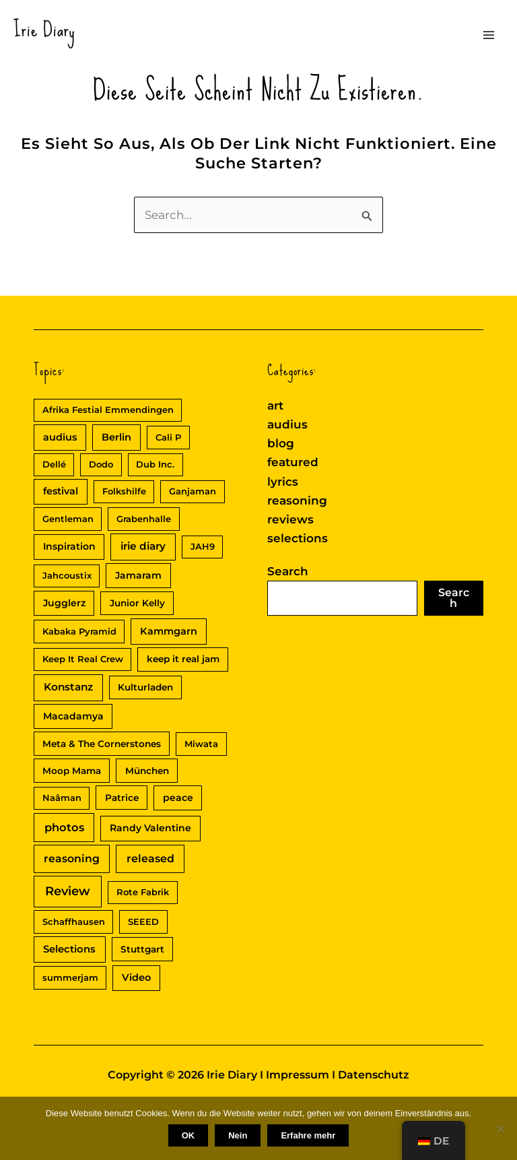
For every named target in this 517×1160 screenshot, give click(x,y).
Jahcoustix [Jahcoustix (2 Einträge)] (67, 575)
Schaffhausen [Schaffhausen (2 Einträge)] (73, 921)
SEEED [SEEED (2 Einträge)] (143, 921)
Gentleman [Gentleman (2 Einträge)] (68, 518)
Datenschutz (373, 1074)
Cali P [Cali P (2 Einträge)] (168, 437)
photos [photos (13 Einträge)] (64, 827)
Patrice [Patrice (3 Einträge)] (122, 797)
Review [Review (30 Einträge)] (67, 891)
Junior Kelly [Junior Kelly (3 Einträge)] (137, 603)
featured (292, 462)
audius (287, 424)
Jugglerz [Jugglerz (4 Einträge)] (64, 603)
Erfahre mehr (308, 1135)
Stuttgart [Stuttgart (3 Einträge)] (142, 949)
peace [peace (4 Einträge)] (178, 798)
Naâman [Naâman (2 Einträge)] (61, 797)
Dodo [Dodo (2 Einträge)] (101, 464)
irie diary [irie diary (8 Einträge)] (143, 546)
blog (280, 443)
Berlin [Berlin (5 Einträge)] (116, 437)
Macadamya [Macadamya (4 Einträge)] (73, 716)
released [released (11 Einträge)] (150, 858)
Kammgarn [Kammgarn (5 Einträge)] (168, 631)
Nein (237, 1135)
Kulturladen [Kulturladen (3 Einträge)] (145, 687)
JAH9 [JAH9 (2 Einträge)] (203, 546)
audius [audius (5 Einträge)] (60, 437)
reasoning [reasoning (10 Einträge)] (72, 858)
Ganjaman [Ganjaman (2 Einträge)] (192, 491)
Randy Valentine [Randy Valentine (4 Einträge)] (150, 828)
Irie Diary (44, 29)
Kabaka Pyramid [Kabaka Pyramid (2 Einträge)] (79, 631)
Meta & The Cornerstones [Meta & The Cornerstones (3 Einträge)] (101, 743)
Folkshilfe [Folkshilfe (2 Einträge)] (124, 491)
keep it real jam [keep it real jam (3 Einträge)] (183, 658)
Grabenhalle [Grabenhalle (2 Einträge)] (143, 518)
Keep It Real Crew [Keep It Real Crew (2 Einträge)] (82, 658)
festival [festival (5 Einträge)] (60, 491)
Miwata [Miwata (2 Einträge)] (201, 743)
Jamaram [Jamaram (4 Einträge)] (138, 575)
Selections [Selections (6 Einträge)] (69, 949)
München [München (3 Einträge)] (147, 770)
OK (188, 1135)
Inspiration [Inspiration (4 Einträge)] (69, 546)
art (275, 405)
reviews (290, 519)
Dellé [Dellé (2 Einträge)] (54, 464)
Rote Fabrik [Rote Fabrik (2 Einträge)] (142, 892)
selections (297, 538)
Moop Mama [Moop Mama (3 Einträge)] (71, 770)
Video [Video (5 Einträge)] (136, 977)
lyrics (282, 481)
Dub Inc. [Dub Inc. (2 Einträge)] (155, 464)
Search (287, 571)
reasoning (297, 500)
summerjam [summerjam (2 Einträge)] (70, 977)
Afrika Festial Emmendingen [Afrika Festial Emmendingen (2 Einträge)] (108, 409)
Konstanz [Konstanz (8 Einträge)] (68, 686)
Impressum (297, 1074)
